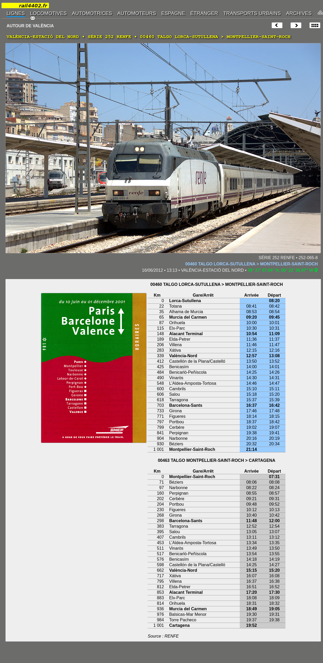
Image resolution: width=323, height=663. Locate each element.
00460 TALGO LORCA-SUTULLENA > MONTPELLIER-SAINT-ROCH (251, 264)
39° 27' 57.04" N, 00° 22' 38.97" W (280, 270)
